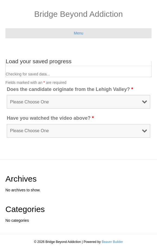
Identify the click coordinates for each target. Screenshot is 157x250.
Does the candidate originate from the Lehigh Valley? (70, 89)
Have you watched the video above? (50, 118)
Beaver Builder (112, 242)
